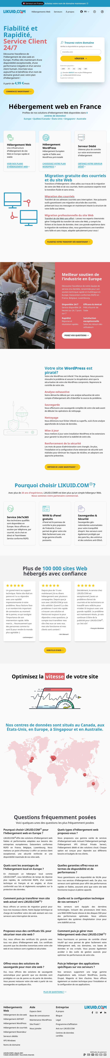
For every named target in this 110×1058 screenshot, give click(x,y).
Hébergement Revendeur (14, 1032)
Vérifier (81, 58)
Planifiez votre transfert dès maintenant (68, 242)
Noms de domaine (11, 1044)
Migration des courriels (59, 196)
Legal (58, 1020)
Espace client (35, 1011)
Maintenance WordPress (41, 1020)
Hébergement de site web (15, 1014)
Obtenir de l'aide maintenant (62, 467)
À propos (60, 1011)
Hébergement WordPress (14, 1023)
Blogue (59, 1015)
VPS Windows (9, 1040)
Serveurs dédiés (10, 1036)
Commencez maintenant (18, 91)
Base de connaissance (40, 1015)
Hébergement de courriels (15, 1027)
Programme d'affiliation (66, 1024)
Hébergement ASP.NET (13, 1019)
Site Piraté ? (35, 1024)
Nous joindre (35, 1028)
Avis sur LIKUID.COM (65, 1028)
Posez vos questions (76, 335)
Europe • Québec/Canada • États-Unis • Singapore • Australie (55, 118)
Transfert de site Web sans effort (59, 218)
